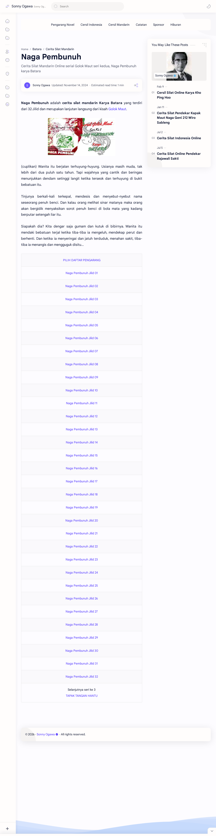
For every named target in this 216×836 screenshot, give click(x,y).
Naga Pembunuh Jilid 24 (82, 572)
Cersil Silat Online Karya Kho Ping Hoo (179, 95)
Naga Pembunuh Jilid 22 (82, 546)
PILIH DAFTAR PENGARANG (81, 260)
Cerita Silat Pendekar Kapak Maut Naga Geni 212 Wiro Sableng (179, 118)
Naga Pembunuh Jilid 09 (81, 377)
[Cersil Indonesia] (91, 24)
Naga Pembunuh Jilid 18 (82, 494)
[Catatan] (141, 24)
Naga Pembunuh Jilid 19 (82, 507)
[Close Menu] (212, 831)
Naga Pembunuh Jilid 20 (81, 520)
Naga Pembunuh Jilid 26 (82, 598)
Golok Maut (117, 109)
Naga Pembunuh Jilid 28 (82, 624)
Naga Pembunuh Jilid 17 (81, 481)
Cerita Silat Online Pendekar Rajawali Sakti (179, 156)
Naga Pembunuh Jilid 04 (81, 312)
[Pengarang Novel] (62, 24)
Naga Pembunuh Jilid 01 (82, 273)
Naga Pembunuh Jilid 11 (81, 403)
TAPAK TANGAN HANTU (82, 696)
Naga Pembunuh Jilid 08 (81, 364)
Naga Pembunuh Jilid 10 (82, 390)
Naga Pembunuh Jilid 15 (82, 455)
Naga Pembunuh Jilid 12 (81, 416)
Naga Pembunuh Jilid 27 (82, 611)
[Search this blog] (87, 6)
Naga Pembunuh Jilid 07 (81, 351)
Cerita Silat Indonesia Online (179, 138)
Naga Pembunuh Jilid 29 (82, 637)
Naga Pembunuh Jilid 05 (81, 325)
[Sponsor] (158, 24)
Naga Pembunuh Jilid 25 (82, 585)
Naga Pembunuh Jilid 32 (82, 676)
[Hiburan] (175, 24)
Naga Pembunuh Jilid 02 (81, 286)
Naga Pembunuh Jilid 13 (82, 429)
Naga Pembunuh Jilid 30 (81, 651)
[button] (208, 6)
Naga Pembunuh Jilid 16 (82, 468)
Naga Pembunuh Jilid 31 (82, 663)
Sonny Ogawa (22, 6)
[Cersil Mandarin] (119, 24)
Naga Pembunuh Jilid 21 (81, 533)
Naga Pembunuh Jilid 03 (81, 299)
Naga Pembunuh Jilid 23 (82, 559)
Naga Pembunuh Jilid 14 (82, 442)
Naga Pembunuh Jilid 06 (81, 338)
